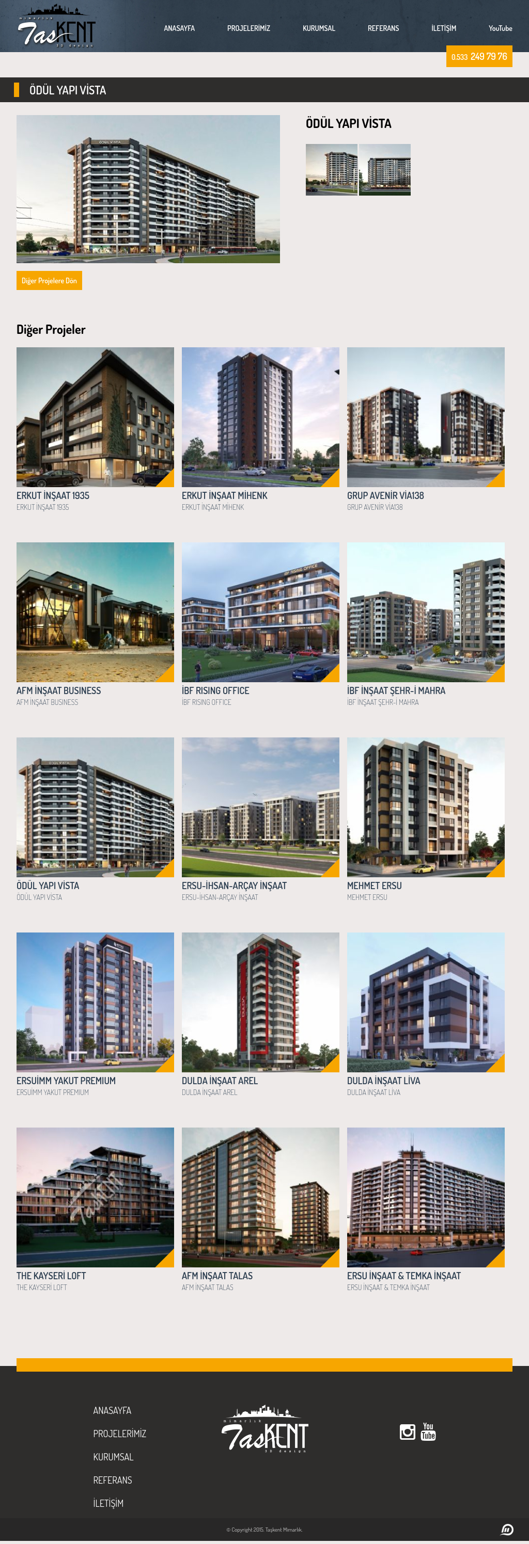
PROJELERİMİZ (248, 28)
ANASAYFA (179, 28)
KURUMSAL (319, 28)
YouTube (500, 28)
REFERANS (383, 28)
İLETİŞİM (444, 28)
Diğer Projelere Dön (49, 280)
